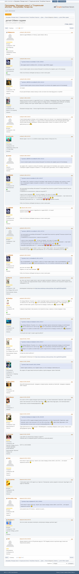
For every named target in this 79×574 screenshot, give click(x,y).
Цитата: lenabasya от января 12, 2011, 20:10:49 (33, 417)
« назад (66, 24)
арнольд (10, 434)
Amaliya (10, 298)
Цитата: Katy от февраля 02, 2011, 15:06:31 (32, 501)
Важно (69, 572)
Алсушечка (11, 479)
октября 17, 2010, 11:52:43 (25, 97)
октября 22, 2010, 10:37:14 (25, 175)
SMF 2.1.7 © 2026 (7, 572)
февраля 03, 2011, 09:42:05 (25, 538)
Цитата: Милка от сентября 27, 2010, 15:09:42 (32, 61)
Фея (9, 361)
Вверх (6, 557)
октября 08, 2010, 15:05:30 (25, 79)
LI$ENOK (10, 58)
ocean (9, 155)
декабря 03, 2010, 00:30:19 (25, 277)
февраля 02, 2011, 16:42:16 (25, 498)
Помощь (58, 572)
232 (9, 98)
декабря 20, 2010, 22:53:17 (25, 298)
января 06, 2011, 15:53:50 (25, 318)
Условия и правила (64, 572)
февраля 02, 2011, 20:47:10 (25, 519)
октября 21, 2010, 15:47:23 (25, 136)
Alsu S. (10, 116)
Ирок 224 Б (11, 381)
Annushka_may (12, 498)
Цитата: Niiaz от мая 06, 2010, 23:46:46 (31, 364)
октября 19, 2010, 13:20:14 (25, 116)
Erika (9, 414)
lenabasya (11, 397)
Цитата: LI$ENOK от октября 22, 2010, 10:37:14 (33, 231)
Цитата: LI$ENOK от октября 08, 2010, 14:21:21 (33, 82)
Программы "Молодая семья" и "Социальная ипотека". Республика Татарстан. (24, 6)
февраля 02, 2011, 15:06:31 (25, 458)
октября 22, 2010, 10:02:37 (25, 155)
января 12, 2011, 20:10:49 (25, 397)
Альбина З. (11, 519)
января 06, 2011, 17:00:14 (25, 338)
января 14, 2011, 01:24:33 (25, 413)
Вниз (6, 28)
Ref (9, 539)
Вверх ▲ (73, 572)
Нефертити (11, 32)
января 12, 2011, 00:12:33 (25, 381)
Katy (9, 458)
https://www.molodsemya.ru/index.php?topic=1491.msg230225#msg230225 (50, 288)
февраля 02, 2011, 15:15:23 (25, 479)
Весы (9, 318)
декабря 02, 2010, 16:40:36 (25, 255)
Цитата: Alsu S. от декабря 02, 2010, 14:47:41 (32, 258)
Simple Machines (14, 572)
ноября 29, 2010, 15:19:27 (26, 207)
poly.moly (10, 136)
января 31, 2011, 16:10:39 (25, 434)
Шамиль (55, 17)
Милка (10, 79)
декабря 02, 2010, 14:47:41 (25, 228)
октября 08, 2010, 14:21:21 (25, 58)
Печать (71, 28)
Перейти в (49, 563)
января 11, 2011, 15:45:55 (25, 361)
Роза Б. (10, 277)
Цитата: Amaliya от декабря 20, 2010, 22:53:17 (32, 321)
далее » (71, 24)
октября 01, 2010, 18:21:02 (25, 32)
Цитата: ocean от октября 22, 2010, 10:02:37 (32, 178)
